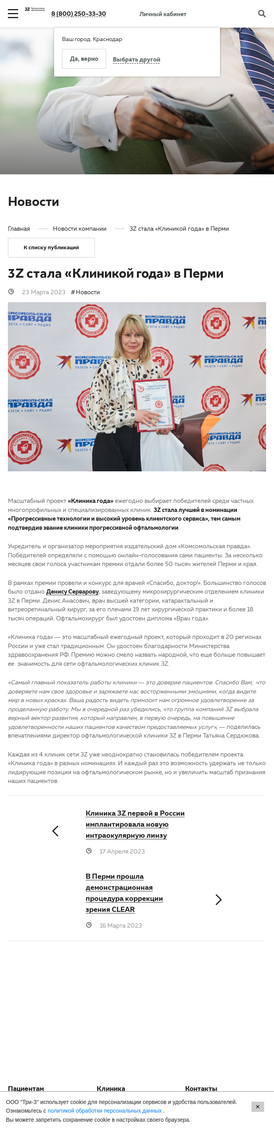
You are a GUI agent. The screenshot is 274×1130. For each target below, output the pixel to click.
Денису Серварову (72, 591)
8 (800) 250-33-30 (78, 13)
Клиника (111, 1089)
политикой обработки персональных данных (105, 1111)
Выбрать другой (136, 60)
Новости (88, 291)
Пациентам (26, 1089)
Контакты (201, 1089)
